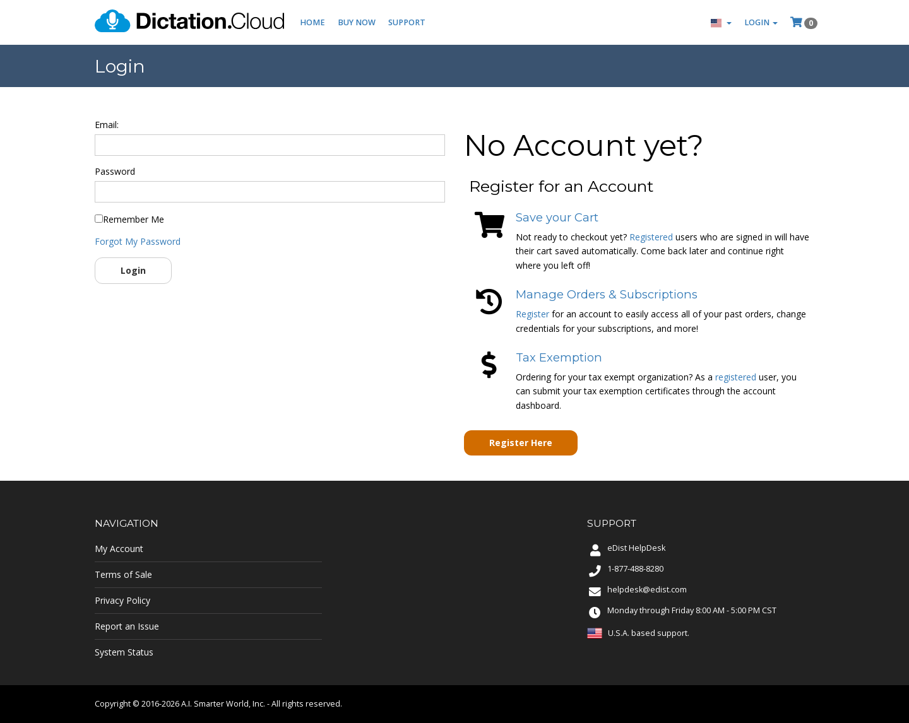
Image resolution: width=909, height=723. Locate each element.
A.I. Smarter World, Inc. (223, 703)
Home (312, 22)
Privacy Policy (122, 600)
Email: (107, 125)
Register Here (520, 443)
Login (133, 270)
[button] (721, 22)
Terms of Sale (123, 574)
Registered (651, 237)
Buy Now (357, 22)
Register (532, 314)
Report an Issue (127, 626)
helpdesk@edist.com (647, 589)
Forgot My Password (138, 241)
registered (735, 377)
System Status (124, 652)
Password (115, 171)
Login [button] (761, 22)
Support (406, 22)
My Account (119, 549)
